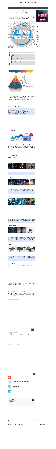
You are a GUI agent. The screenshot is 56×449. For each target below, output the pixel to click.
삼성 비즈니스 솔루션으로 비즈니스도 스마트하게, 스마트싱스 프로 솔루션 (18, 340)
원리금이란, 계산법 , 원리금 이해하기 (12, 357)
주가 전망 (42, 68)
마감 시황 (42, 72)
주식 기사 (42, 74)
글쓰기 (37, 108)
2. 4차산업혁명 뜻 (13, 65)
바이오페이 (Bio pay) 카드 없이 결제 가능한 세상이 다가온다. (14, 359)
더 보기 (34, 385)
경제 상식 (23, 12)
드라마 (42, 76)
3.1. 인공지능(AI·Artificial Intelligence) (17, 68)
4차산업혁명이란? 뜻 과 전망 (21, 10)
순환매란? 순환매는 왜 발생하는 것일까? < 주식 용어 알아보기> (14, 358)
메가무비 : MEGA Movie (12, 410)
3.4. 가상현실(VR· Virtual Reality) (16, 72)
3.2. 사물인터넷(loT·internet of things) (17, 69)
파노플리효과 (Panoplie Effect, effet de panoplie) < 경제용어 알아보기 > (15, 355)
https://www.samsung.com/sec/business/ (14, 338)
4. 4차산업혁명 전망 (13, 75)
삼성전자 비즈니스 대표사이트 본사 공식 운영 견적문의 (17, 339)
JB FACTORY (46, 435)
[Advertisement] (14, 21)
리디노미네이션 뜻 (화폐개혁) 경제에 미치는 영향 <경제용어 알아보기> (15, 356)
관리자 (37, 106)
